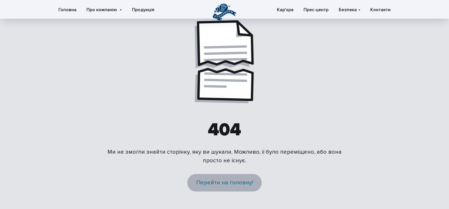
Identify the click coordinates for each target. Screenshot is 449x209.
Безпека (348, 10)
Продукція (143, 10)
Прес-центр (316, 10)
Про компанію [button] (102, 10)
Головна (67, 10)
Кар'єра (285, 10)
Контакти (380, 10)
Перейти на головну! (224, 182)
